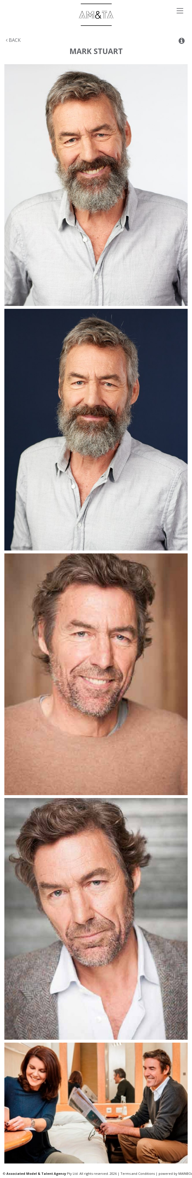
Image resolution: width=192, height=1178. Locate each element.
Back (13, 40)
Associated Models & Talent (96, 14)
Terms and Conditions (137, 1173)
